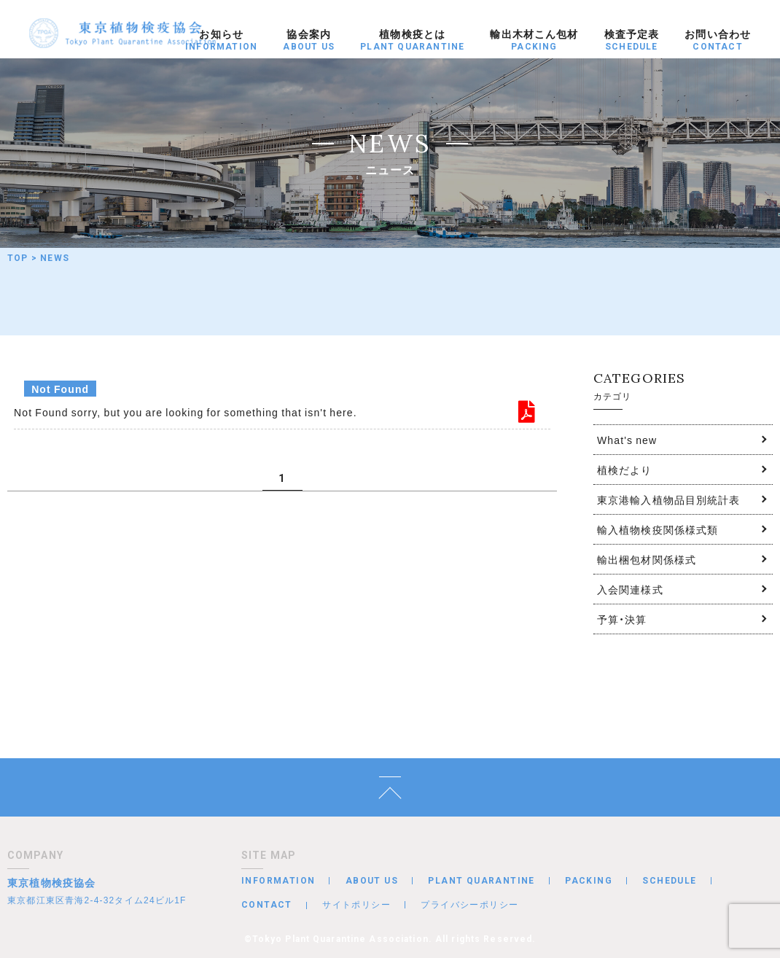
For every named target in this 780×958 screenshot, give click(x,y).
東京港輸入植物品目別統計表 (669, 499)
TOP (17, 258)
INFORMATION (278, 881)
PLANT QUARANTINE (481, 881)
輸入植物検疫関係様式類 (657, 529)
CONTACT (266, 905)
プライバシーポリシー (469, 904)
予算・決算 (622, 619)
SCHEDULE (669, 881)
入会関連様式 (630, 589)
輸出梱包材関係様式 (646, 559)
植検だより (624, 469)
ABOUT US (372, 881)
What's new (627, 439)
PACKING (588, 881)
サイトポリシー (356, 904)
